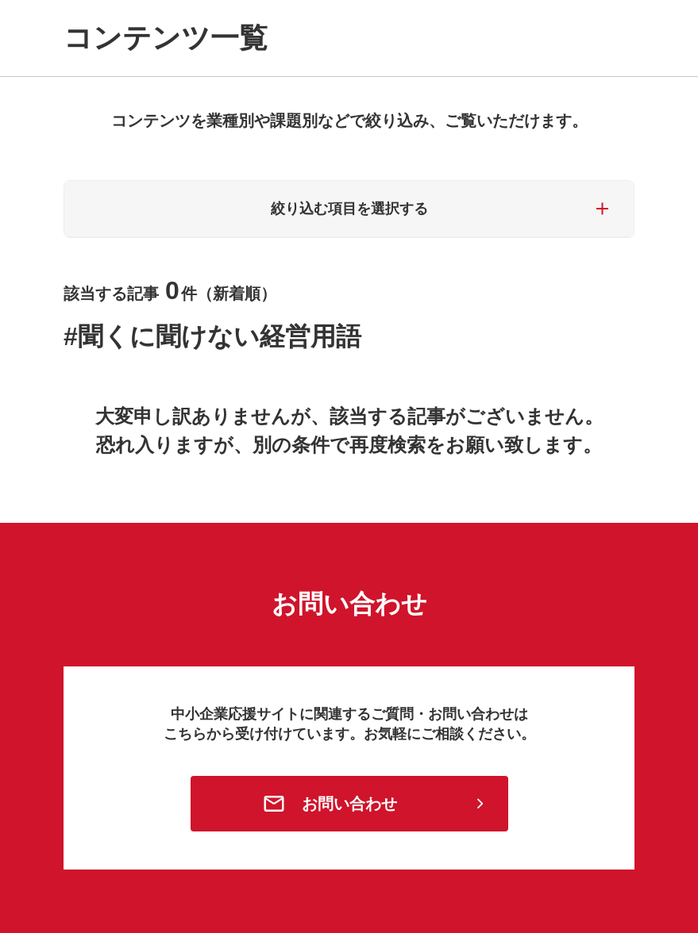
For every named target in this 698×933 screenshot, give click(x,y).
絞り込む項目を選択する (349, 209)
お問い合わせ (349, 803)
